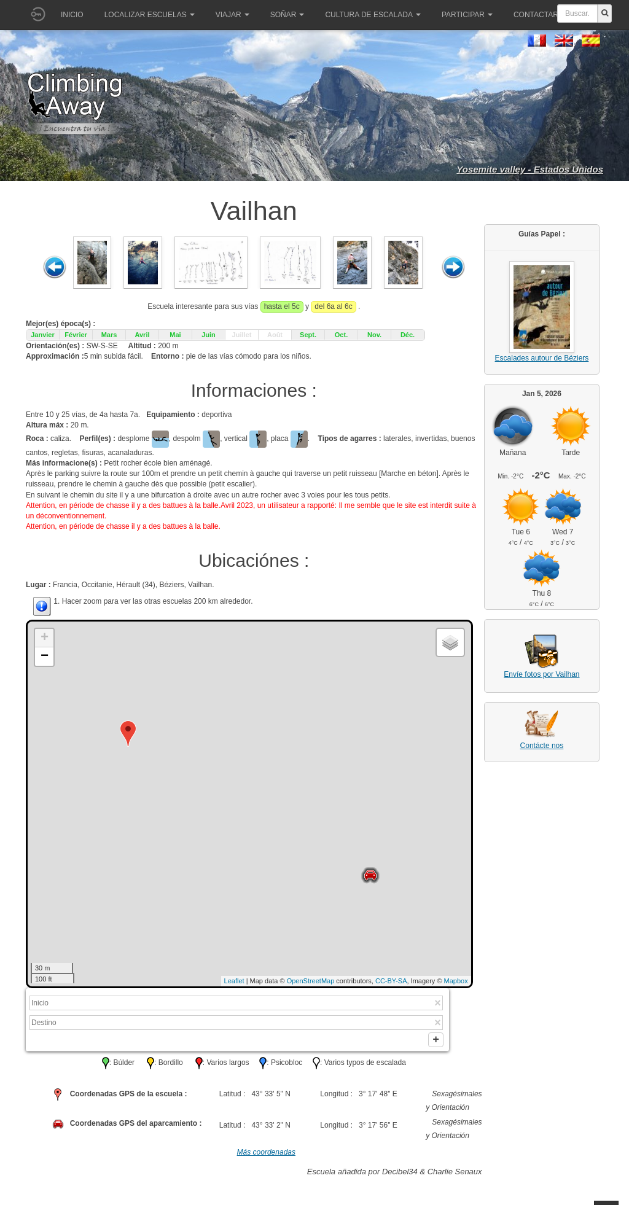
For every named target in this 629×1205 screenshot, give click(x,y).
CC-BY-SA (391, 981)
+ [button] (45, 638)
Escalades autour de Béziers (542, 358)
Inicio (72, 14)
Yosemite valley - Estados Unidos (529, 169)
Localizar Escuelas (149, 14)
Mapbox (456, 981)
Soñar (287, 14)
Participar (467, 14)
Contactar (540, 14)
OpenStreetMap (311, 981)
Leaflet (234, 981)
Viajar (232, 14)
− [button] (45, 656)
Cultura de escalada (372, 14)
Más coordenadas (266, 1156)
